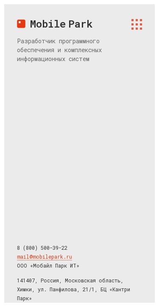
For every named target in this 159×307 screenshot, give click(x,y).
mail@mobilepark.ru (44, 256)
